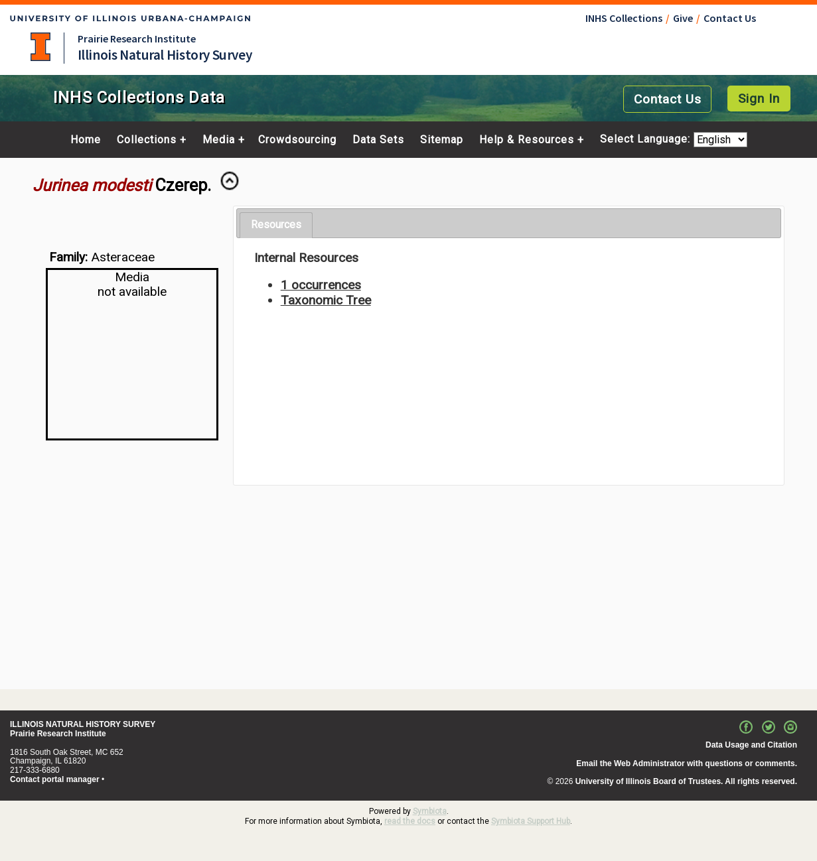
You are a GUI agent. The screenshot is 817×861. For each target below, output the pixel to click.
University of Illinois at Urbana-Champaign (40, 47)
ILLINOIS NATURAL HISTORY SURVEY (82, 724)
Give (683, 18)
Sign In (759, 98)
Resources (276, 224)
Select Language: (647, 139)
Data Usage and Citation (751, 745)
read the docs (409, 821)
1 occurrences (321, 285)
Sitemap (441, 140)
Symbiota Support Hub (530, 821)
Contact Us (730, 18)
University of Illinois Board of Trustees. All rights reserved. (686, 781)
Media (218, 140)
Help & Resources (526, 140)
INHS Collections (623, 18)
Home (85, 140)
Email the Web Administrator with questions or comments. (686, 763)
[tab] (276, 225)
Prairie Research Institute (137, 38)
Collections (147, 140)
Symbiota (430, 811)
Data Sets (378, 140)
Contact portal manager (55, 779)
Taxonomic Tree (326, 300)
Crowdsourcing (297, 140)
